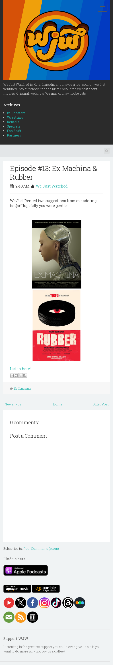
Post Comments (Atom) (41, 548)
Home (57, 404)
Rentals (13, 122)
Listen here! (20, 368)
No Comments (22, 388)
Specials (13, 126)
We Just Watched (52, 186)
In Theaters (16, 113)
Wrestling (15, 117)
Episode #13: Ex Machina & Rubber (53, 172)
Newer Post (13, 404)
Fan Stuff (14, 131)
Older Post (100, 404)
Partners (14, 135)
